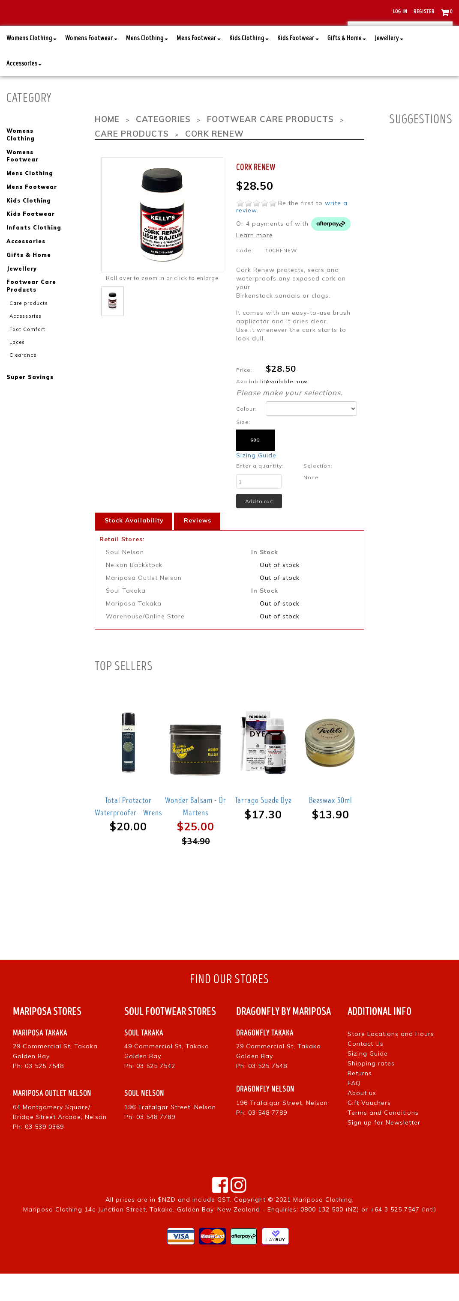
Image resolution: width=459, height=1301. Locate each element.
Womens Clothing (31, 66)
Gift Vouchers (369, 1130)
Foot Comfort (25, 345)
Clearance (21, 370)
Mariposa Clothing (322, 1227)
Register (424, 12)
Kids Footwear (298, 66)
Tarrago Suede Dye (263, 828)
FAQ (354, 1110)
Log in (400, 12)
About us (362, 1120)
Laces (16, 358)
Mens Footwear (199, 66)
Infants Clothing (33, 246)
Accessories (24, 91)
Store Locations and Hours (391, 1061)
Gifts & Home (346, 66)
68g (255, 467)
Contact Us (366, 1070)
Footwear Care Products (30, 303)
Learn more (254, 262)
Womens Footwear (91, 66)
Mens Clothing (147, 66)
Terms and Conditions (383, 1139)
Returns (360, 1100)
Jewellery (389, 66)
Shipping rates (371, 1090)
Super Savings (29, 392)
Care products (27, 319)
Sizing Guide (256, 482)
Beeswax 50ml (330, 828)
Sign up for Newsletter (384, 1149)
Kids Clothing (249, 66)
